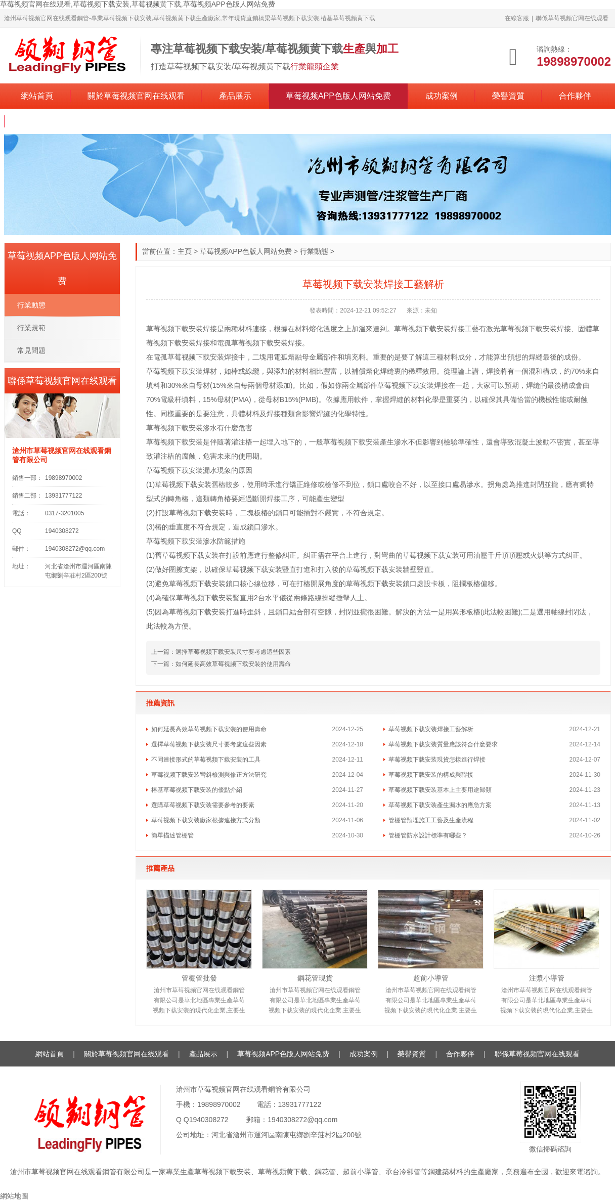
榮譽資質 (508, 96)
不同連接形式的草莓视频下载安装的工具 (205, 759)
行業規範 (31, 328)
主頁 (185, 251)
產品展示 (235, 96)
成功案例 (441, 96)
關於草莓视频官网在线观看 (136, 96)
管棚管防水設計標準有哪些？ (427, 835)
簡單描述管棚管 (172, 835)
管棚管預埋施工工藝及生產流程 (430, 820)
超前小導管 (431, 978)
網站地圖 (14, 1196)
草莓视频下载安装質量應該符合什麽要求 (443, 744)
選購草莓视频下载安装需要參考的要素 (202, 805)
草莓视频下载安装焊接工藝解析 (430, 729)
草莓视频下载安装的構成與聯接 (430, 774)
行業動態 (314, 251)
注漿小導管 (546, 978)
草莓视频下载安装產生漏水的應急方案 (440, 805)
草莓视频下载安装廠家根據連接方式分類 (205, 820)
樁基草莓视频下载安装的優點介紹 (196, 789)
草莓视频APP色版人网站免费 (338, 96)
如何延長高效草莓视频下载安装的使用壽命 (233, 664)
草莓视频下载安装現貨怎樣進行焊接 (437, 759)
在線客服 (517, 18)
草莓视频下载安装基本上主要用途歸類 (440, 789)
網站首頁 (37, 96)
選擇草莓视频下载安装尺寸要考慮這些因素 (233, 651)
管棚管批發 (199, 978)
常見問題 (31, 350)
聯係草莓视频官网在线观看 (572, 18)
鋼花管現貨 (315, 978)
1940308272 (209, 1120)
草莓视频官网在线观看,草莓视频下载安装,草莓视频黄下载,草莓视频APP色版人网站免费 (137, 4)
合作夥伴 (575, 96)
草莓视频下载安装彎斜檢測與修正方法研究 (209, 774)
